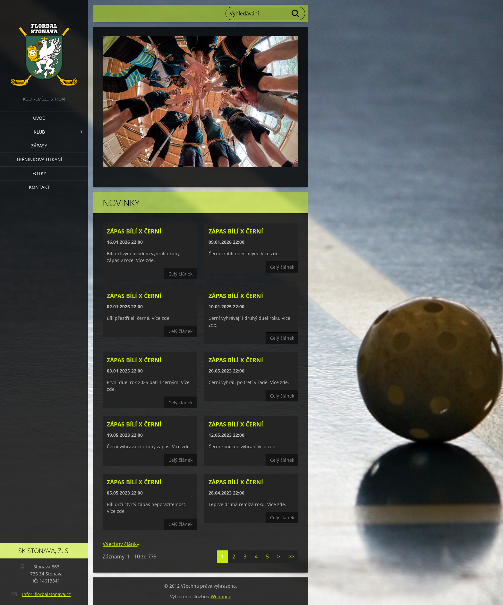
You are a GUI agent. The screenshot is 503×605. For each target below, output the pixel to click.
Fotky (39, 173)
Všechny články (121, 544)
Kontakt (39, 187)
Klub (39, 132)
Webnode (221, 596)
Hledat (296, 13)
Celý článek (180, 274)
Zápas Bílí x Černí (134, 231)
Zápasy (39, 146)
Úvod (39, 118)
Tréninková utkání (39, 159)
